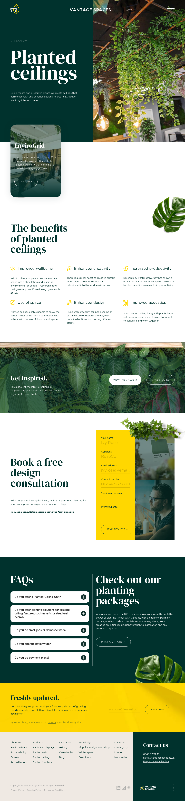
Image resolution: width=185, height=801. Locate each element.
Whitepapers (85, 752)
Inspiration (65, 742)
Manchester (121, 757)
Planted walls (40, 752)
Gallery (63, 747)
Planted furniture (42, 762)
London (118, 752)
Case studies (66, 752)
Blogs (62, 757)
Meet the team (18, 747)
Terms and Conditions (54, 790)
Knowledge (84, 742)
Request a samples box (156, 761)
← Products (18, 41)
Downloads (84, 757)
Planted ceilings (41, 757)
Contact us (155, 745)
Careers (14, 757)
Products (37, 742)
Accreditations (18, 762)
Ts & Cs (52, 723)
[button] (171, 10)
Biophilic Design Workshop (93, 747)
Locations (120, 742)
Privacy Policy (17, 790)
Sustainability (18, 752)
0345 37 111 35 (151, 754)
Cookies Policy (34, 790)
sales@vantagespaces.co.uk (159, 758)
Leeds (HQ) (120, 747)
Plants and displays (43, 747)
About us (15, 742)
